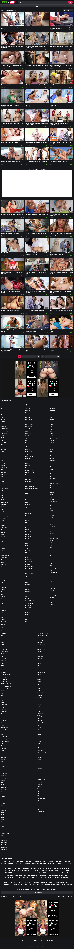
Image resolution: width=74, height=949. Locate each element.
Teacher (39, 704)
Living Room (52, 492)
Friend (26, 557)
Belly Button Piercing (5, 488)
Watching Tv (40, 782)
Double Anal (28, 477)
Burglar (2, 566)
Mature (51, 524)
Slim (2, 805)
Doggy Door (28, 465)
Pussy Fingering (4, 709)
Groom (26, 617)
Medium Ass (52, 526)
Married (51, 510)
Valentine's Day (40, 766)
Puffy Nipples (4, 704)
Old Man (51, 593)
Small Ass (3, 808)
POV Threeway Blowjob (6, 686)
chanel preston (17, 884)
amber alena (44, 882)
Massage (52, 515)
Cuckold (27, 415)
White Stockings (41, 798)
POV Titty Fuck (4, 688)
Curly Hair (27, 435)
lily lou (51, 861)
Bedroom (3, 486)
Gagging (27, 580)
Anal (2, 424)
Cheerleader (4, 587)
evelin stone (27, 863)
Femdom (27, 520)
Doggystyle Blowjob (29, 470)
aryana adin (26, 868)
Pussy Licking (4, 711)
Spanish (3, 824)
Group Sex (27, 619)
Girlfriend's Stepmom (30, 607)
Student (39, 670)
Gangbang (27, 584)
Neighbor (52, 563)
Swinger (39, 681)
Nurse (51, 574)
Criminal (3, 624)
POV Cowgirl (4, 672)
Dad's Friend (28, 449)
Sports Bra (3, 831)
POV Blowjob (4, 670)
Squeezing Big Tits (5, 833)
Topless (39, 736)
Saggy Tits (3, 757)
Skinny (2, 798)
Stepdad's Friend (41, 649)
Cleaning (3, 603)
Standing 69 (4, 842)
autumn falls (51, 872)
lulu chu (26, 884)
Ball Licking (3, 465)
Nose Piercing (53, 568)
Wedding (39, 786)
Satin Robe (3, 761)
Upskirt (39, 759)
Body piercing (4, 527)
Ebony (26, 499)
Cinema (3, 596)
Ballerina (3, 469)
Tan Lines (39, 695)
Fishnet (27, 529)
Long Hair (52, 497)
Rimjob (2, 734)
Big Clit (2, 495)
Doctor (26, 463)
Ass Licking (3, 447)
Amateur (3, 419)
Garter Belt (27, 591)
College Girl (3, 610)
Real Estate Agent (5, 720)
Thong (38, 718)
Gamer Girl (27, 582)
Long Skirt (52, 499)
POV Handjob (4, 679)
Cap (2, 575)
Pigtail (2, 656)
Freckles (27, 552)
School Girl (3, 771)
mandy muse (29, 861)
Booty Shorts (4, 536)
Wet (38, 791)
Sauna (2, 764)
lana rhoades (61, 863)
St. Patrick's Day (4, 838)
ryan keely (69, 884)
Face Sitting (28, 513)
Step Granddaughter (41, 637)
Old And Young (53, 590)
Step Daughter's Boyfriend (43, 633)
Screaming (3, 778)
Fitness (27, 541)
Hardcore (52, 419)
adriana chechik (50, 884)
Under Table (40, 750)
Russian (3, 750)
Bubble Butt (3, 564)
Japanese (52, 458)
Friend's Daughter (29, 561)
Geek (26, 593)
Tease (38, 706)
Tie (38, 725)
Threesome (39, 720)
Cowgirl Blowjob (4, 621)
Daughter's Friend (29, 456)
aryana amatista (6, 884)
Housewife (52, 433)
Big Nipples (3, 504)
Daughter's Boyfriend (30, 454)
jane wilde (10, 863)
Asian (2, 444)
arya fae (67, 870)
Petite (2, 644)
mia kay (35, 873)
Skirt (2, 801)
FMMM (27, 545)
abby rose (50, 877)
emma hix (8, 866)
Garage (27, 587)
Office (51, 581)
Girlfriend (27, 598)
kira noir (14, 866)
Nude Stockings (53, 572)
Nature (51, 561)
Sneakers (3, 814)
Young (38, 814)
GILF (26, 596)
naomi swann (35, 882)
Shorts (2, 791)
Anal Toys (3, 437)
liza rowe (50, 870)
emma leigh (65, 873)
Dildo (26, 461)
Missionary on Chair (54, 538)
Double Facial (28, 481)
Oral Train (52, 600)
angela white (9, 868)
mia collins (57, 868)
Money (51, 547)
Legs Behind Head (54, 483)
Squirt (2, 835)
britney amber (56, 887)
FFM (26, 527)
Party (2, 637)
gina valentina (36, 870)
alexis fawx (30, 866)
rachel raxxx (43, 877)
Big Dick (3, 497)
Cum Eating (28, 417)
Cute (26, 440)
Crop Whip (27, 408)
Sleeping (3, 803)
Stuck (38, 667)
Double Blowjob (28, 479)
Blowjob (3, 525)
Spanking (3, 826)
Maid (51, 508)
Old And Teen (53, 588)
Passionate (3, 640)
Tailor (38, 690)
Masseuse (52, 519)
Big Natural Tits (4, 502)
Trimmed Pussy (40, 739)
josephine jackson (17, 870)
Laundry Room (53, 478)
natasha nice (32, 887)
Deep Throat (28, 458)
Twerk (38, 743)
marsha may (18, 875)
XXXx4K (35, 946)
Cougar (2, 615)
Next (58, 356)
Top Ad (39, 734)
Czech (26, 442)
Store (38, 660)
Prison (2, 695)
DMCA (42, 940)
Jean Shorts (52, 460)
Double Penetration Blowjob (31, 488)
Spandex (3, 821)
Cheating (3, 585)
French (26, 555)
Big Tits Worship (4, 509)
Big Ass (3, 490)
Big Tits (3, 506)
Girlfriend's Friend (29, 603)
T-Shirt (38, 688)
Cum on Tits (28, 429)
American (3, 421)
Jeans (51, 463)
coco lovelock (15, 887)
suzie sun (44, 870)
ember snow (27, 870)
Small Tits (3, 810)
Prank (2, 693)
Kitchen (51, 469)
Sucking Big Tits (41, 672)
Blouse (2, 523)
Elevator (27, 502)
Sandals (3, 759)
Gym (26, 621)
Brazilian (3, 548)
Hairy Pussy (52, 412)
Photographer (4, 647)
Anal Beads (3, 426)
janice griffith (59, 870)
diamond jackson (54, 875)
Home (22, 940)
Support (29, 940)
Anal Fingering (4, 431)
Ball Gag (3, 463)
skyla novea (25, 880)
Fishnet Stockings (29, 536)
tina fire (45, 861)
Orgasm (51, 602)
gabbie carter (60, 884)
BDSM (2, 479)
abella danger (55, 880)
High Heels (52, 424)
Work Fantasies (40, 802)
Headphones (52, 422)
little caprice (35, 889)
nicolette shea (8, 882)
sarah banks (40, 884)
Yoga (38, 809)
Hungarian (52, 440)
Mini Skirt (52, 533)
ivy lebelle (65, 868)
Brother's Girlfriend (5, 555)
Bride (2, 550)
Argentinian (3, 442)
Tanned (39, 699)
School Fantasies (5, 768)
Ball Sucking (4, 467)
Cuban (26, 412)
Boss (2, 539)
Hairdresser (52, 410)
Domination (28, 474)
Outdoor (51, 604)
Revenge (3, 725)
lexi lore (57, 877)
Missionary (52, 536)
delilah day (48, 887)
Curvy (26, 438)
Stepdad (39, 647)
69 (1, 408)
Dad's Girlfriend (28, 451)
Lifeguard (52, 487)
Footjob (27, 548)
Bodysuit (3, 529)
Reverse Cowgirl (4, 727)
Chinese (3, 589)
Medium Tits (52, 529)
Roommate (3, 746)
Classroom (3, 601)
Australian (3, 454)
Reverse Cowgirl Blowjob (6, 729)
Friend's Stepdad (29, 571)
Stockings (39, 658)
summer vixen (64, 877)
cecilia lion (67, 861)
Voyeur (39, 770)
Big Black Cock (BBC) (6, 493)
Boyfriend (3, 541)
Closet (2, 605)
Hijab (51, 426)
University (39, 757)
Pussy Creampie (4, 707)
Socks (2, 819)
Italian (51, 451)
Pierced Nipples (4, 649)
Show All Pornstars (37, 892)
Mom (51, 545)
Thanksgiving (40, 713)
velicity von (48, 866)
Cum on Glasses (29, 424)
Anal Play (3, 435)
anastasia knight (8, 880)
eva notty (32, 884)
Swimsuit (39, 679)
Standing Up (4, 847)
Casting (3, 580)
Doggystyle (27, 467)
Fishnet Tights (28, 538)
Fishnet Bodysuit (29, 531)
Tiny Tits (39, 727)
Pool (2, 667)
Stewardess (40, 656)
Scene (2, 766)
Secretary (3, 780)
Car (2, 578)
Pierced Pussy (4, 651)
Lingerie (51, 490)
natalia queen (20, 861)
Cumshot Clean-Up (29, 433)
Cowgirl (3, 619)
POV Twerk (3, 690)
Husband (52, 442)
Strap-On (39, 665)
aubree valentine (9, 861)
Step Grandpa (40, 640)
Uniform (39, 754)
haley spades (26, 877)
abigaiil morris (9, 875)
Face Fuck (27, 511)
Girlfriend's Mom (29, 605)
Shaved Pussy (4, 787)
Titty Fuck (39, 729)
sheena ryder (43, 875)
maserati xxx (27, 873)
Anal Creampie (4, 428)
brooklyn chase (60, 882)
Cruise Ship (27, 410)
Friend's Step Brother (30, 566)
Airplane (3, 417)
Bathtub (3, 474)
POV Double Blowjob (5, 674)
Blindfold (3, 518)
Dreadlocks (27, 491)
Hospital (51, 429)
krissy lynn (64, 866)
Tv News (39, 741)
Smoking (3, 812)
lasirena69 (45, 880)
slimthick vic (43, 863)
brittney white (51, 889)
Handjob (51, 417)
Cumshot (27, 431)
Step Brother (4, 849)
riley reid (17, 880)
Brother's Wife (4, 557)
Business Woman (5, 569)
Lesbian (51, 485)
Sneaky (2, 817)
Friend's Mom (28, 564)
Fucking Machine (29, 573)
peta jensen (49, 868)
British (2, 553)
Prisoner (3, 697)
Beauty (2, 483)
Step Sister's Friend (41, 644)
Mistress (51, 540)
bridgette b (55, 866)
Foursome (27, 550)
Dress (26, 493)
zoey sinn (32, 880)
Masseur (51, 517)
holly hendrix (42, 872)
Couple (2, 617)
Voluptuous (40, 768)
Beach (2, 481)
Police (2, 663)
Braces (2, 546)
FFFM (26, 525)
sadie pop (7, 887)
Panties (3, 630)
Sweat (38, 677)
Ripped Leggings (5, 739)
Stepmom (39, 651)
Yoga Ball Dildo (40, 811)
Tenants (39, 711)
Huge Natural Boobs (54, 438)
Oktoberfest (52, 586)
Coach (2, 608)
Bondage (3, 532)
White (38, 795)
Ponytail (3, 665)
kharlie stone (35, 863)
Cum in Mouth (28, 419)
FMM (26, 543)
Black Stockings (4, 516)
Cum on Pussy (28, 426)
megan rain (38, 861)
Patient (2, 642)
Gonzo (26, 614)
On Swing (52, 597)
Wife (38, 800)
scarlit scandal (39, 866)
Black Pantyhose (5, 513)
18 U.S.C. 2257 (50, 940)
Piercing (3, 653)
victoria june (65, 880)
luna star (34, 877)
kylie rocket (51, 863)
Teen (38, 709)
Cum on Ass (28, 422)
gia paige (38, 880)
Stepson (39, 653)
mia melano (17, 882)
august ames (34, 875)
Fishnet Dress (28, 534)
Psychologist (4, 700)
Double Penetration (29, 486)
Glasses (27, 610)
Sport (2, 828)
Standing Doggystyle (5, 844)
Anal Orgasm (4, 433)
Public (2, 702)
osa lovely (64, 887)
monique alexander (23, 889)
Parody (2, 635)
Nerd (51, 565)
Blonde (2, 520)
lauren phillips (9, 877)
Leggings (52, 480)
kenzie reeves (8, 873)
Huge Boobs (52, 435)
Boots (2, 534)
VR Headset (40, 773)
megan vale (40, 887)
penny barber (26, 882)
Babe (2, 460)
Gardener (27, 589)
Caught (2, 582)
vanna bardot (18, 863)
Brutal (2, 562)
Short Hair (3, 789)
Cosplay (3, 612)
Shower (3, 794)
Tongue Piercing (41, 732)
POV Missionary (4, 681)
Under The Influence (41, 752)
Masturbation (53, 522)
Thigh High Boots (41, 716)
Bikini (2, 511)
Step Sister (39, 642)
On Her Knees (53, 595)
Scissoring (3, 775)
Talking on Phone (41, 692)
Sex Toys (3, 784)
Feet (26, 518)
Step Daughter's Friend (42, 635)
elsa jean (18, 877)
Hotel (51, 431)
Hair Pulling (52, 408)
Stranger (39, 663)
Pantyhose (3, 633)
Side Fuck (3, 796)
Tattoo (38, 702)
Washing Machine (41, 779)
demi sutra (51, 882)
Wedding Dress (40, 788)
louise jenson (18, 868)
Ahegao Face (4, 414)
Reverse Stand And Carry (6, 732)
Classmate (3, 598)
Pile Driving (3, 658)
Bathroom (3, 472)
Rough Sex (3, 748)
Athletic (3, 451)
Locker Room (52, 494)
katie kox (7, 870)
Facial (26, 515)
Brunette (3, 559)
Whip (38, 793)
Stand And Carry (4, 840)
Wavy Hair (39, 784)
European (27, 504)
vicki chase (22, 866)
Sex (2, 782)
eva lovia (3, 863)
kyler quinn (27, 875)
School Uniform (4, 773)
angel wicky (64, 875)
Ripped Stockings (5, 741)
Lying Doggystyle (53, 501)
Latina (51, 476)
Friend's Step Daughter (30, 568)
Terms (36, 940)
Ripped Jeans (4, 736)
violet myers (18, 873)
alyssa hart (70, 863)
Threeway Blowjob (41, 722)
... (53, 356)
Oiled (51, 583)
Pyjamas (3, 713)
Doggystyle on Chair (29, 472)
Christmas (3, 591)
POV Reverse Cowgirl (6, 683)
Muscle (51, 552)
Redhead (3, 722)
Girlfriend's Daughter (30, 600)
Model (51, 542)
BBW (2, 476)
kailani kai (33, 868)
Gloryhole (27, 612)
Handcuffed (52, 415)
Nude (51, 570)
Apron (2, 440)
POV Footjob (4, 677)
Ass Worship (4, 449)
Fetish (26, 522)
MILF (51, 531)
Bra (2, 543)
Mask (51, 512)
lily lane (59, 872)
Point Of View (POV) (5, 660)
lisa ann (43, 889)
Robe (2, 743)
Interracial (52, 449)
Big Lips (3, 499)
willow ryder (24, 887)
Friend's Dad (28, 559)
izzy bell (68, 882)
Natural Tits (52, 558)
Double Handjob (29, 484)
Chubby (3, 594)
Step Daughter (40, 630)
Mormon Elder (53, 549)
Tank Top (39, 697)
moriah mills (58, 861)
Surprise (39, 674)
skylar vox (41, 868)
